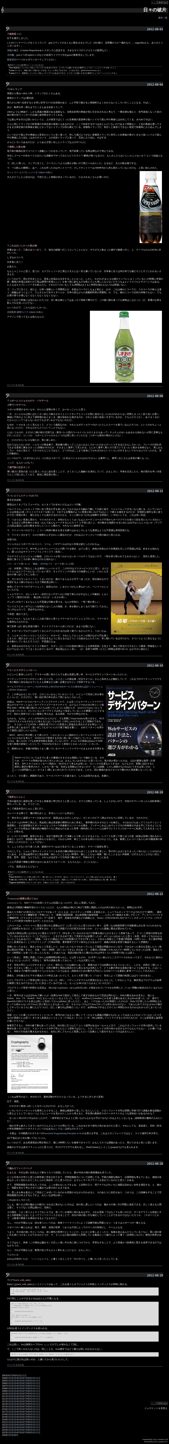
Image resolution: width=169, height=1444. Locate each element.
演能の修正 (13, 50)
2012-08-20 (155, 792)
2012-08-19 (155, 665)
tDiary (155, 1439)
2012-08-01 (155, 29)
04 (16, 1378)
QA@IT (11, 1359)
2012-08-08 (155, 396)
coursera (11, 903)
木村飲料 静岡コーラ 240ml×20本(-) (25, 312)
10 (19, 1375)
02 (11, 1378)
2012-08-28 (155, 1163)
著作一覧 (162, 18)
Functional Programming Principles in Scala (64, 1133)
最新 (160, 2)
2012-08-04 (155, 84)
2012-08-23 (155, 894)
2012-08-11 (155, 491)
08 (14, 1375)
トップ (154, 2)
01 (8, 1378)
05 (19, 1378)
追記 (165, 2)
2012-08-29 (155, 1275)
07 (11, 1375)
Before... (11, 875)
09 (16, 1375)
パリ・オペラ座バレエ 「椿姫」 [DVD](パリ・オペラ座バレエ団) (40, 564)
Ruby (156, 1442)
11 (22, 1375)
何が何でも (79, 1259)
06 (8, 1375)
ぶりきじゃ (61, 679)
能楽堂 (10, 59)
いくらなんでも (40, 1259)
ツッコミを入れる (35, 65)
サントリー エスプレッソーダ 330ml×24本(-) (29, 172)
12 (24, 1375)
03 (14, 1378)
